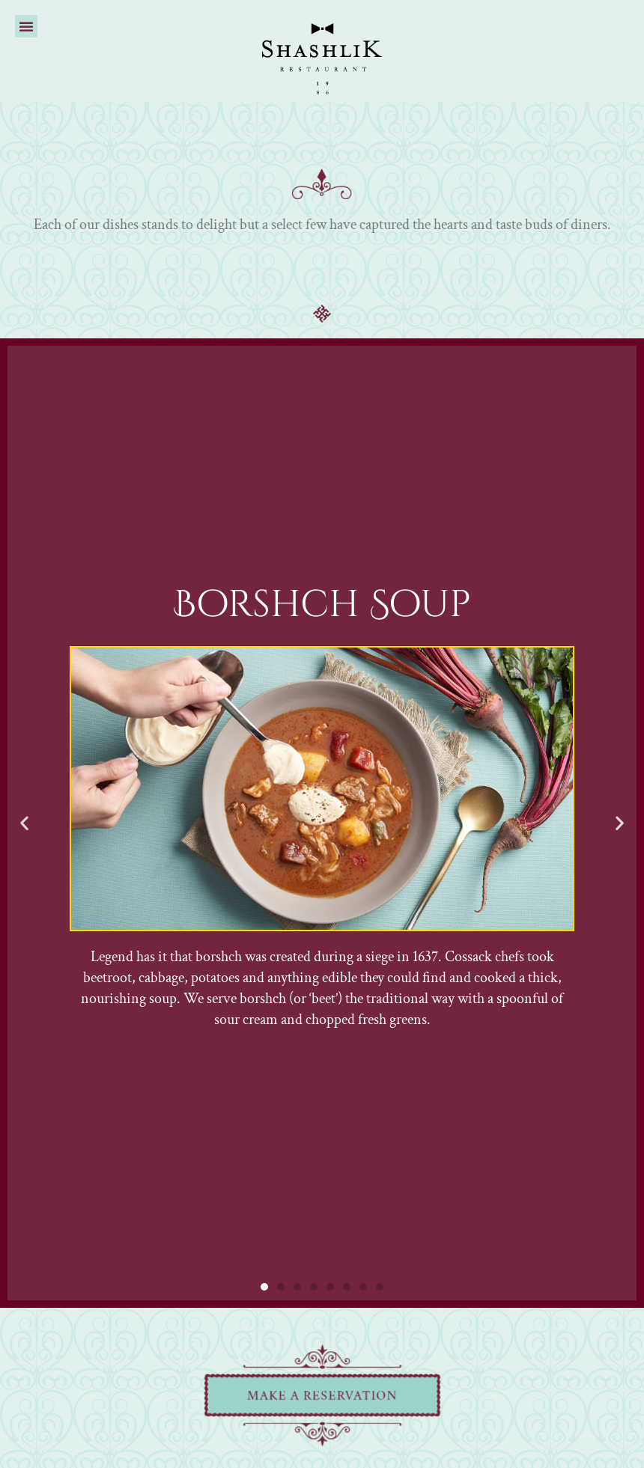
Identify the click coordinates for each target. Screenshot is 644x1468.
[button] (26, 26)
